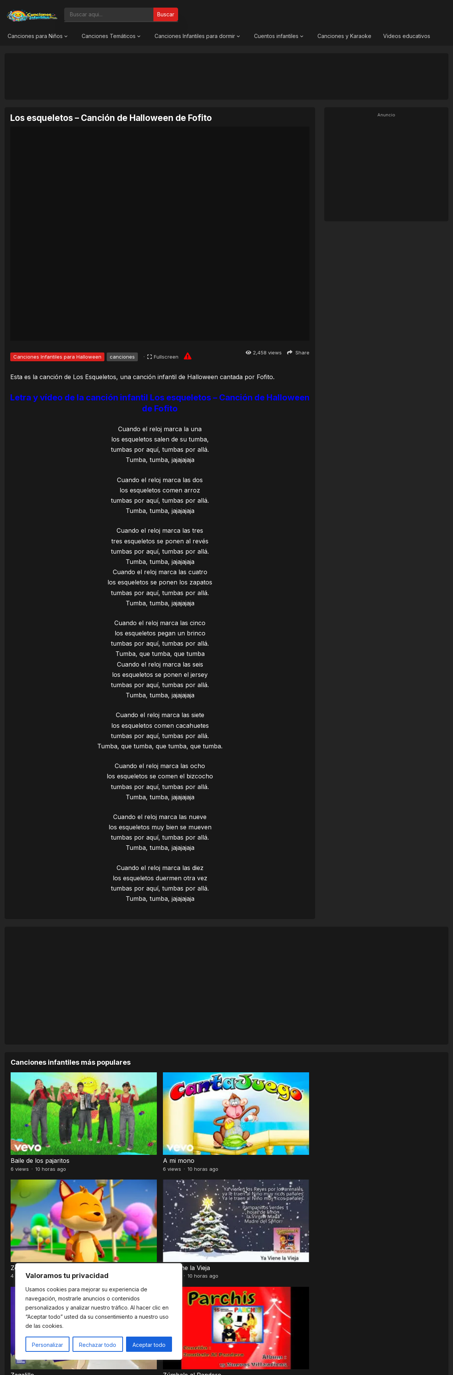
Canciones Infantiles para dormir (195, 36)
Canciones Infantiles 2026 (236, 1361)
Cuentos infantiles (276, 36)
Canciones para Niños (35, 36)
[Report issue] (187, 356)
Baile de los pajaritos (40, 1136)
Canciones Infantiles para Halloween (57, 357)
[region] (98, 1311)
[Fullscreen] (162, 356)
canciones (122, 357)
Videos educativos (406, 36)
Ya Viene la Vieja (362, 1136)
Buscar (165, 14)
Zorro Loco (246, 1136)
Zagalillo (22, 1219)
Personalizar (47, 1345)
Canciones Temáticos (109, 36)
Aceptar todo (149, 1345)
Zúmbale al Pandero (149, 1219)
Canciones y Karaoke (344, 36)
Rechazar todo (97, 1345)
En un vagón (248, 1219)
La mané (351, 1219)
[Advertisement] (226, 76)
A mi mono (136, 1136)
